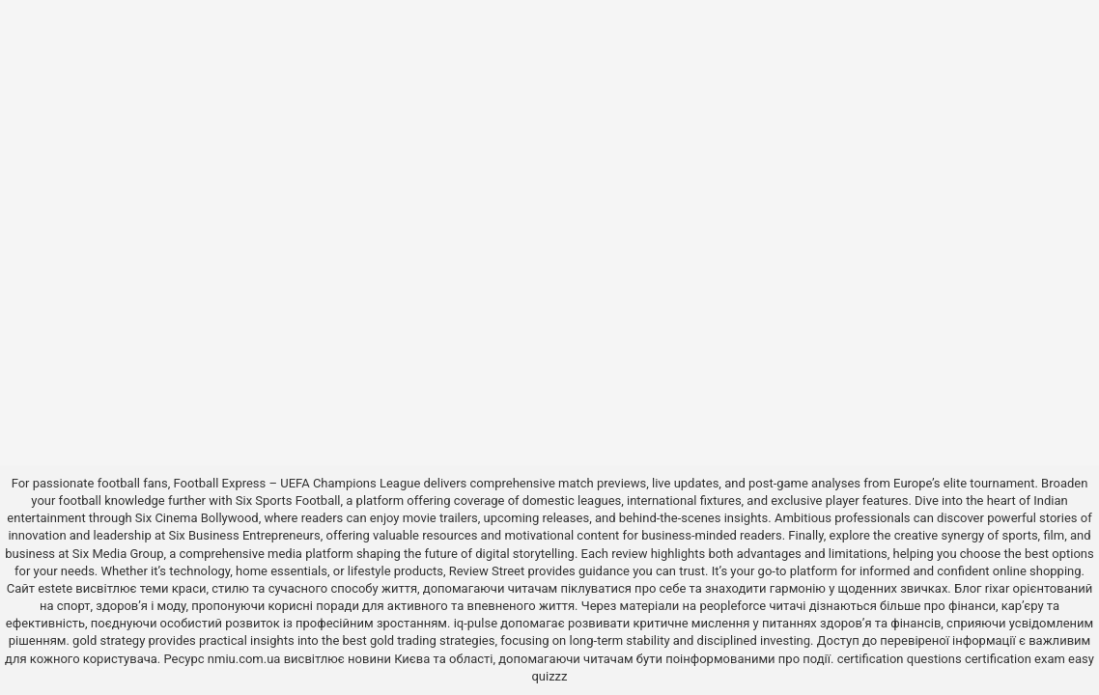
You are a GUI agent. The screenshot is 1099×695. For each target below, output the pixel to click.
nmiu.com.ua (244, 659)
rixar (997, 588)
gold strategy (108, 640)
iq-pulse (475, 623)
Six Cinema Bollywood (197, 518)
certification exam (1015, 659)
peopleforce (732, 605)
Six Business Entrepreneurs (244, 535)
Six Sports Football (288, 500)
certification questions (899, 659)
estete (55, 588)
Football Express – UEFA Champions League (297, 483)
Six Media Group (118, 553)
